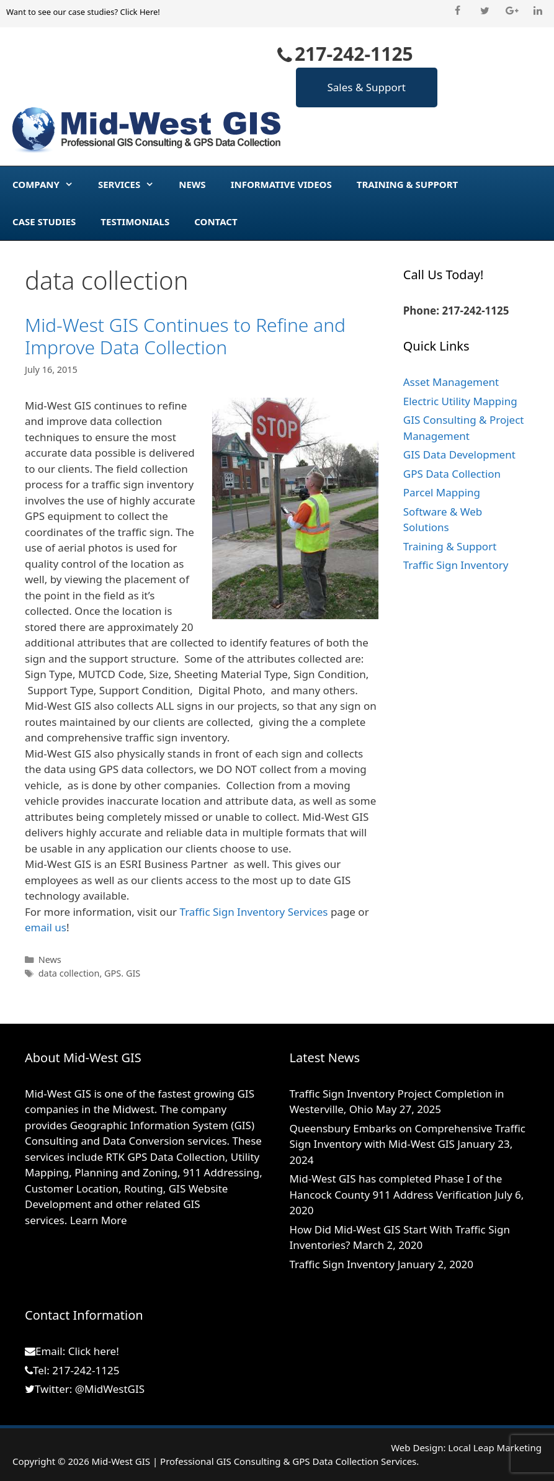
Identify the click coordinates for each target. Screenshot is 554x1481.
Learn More (98, 1220)
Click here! (93, 1351)
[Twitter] (484, 11)
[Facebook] (457, 11)
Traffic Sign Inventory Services (254, 912)
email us (45, 927)
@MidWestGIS (110, 1389)
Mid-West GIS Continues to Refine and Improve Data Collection (185, 336)
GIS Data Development (459, 454)
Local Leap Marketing (495, 1447)
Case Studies (44, 221)
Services (132, 184)
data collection (69, 973)
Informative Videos (281, 184)
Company (49, 184)
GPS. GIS (122, 973)
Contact (215, 221)
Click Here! (139, 11)
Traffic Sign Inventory (456, 565)
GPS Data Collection (452, 474)
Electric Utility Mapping (460, 401)
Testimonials (135, 221)
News (192, 184)
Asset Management (451, 382)
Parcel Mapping (441, 492)
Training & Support (407, 184)
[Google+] (511, 11)
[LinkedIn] (538, 11)
